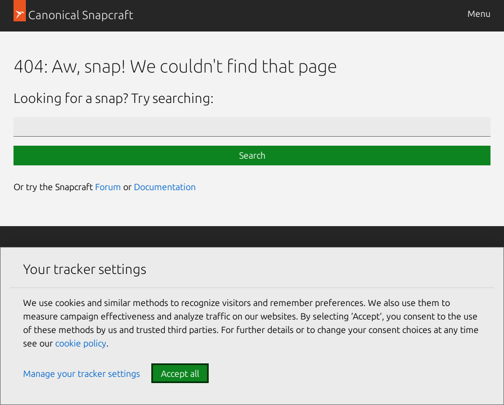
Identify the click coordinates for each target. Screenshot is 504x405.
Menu (478, 13)
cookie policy (80, 343)
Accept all (180, 373)
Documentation (165, 187)
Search (252, 155)
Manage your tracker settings (81, 373)
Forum (108, 187)
